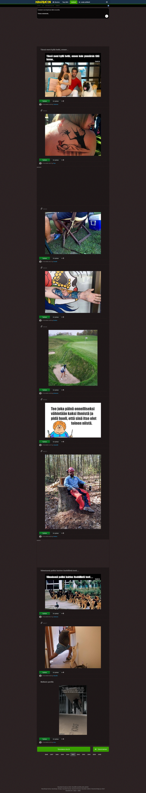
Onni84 (55, 261)
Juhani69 (55, 445)
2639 (94, 754)
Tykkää (44, 101)
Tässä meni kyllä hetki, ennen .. (54, 50)
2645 (62, 754)
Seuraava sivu (64, 749)
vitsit (38, 5)
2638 (99, 754)
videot (58, 5)
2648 (46, 754)
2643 (73, 754)
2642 (78, 754)
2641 (83, 754)
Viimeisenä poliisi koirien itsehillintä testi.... (60, 571)
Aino (54, 742)
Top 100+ (65, 2)
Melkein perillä (47, 682)
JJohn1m (55, 104)
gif (43, 5)
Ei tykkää (56, 101)
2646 (57, 754)
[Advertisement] (73, 33)
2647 (51, 754)
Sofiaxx (55, 536)
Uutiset (73, 2)
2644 (67, 754)
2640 (89, 754)
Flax (54, 163)
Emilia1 (55, 320)
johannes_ (56, 393)
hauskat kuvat (49, 5)
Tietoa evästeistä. (43, 13)
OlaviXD (55, 675)
